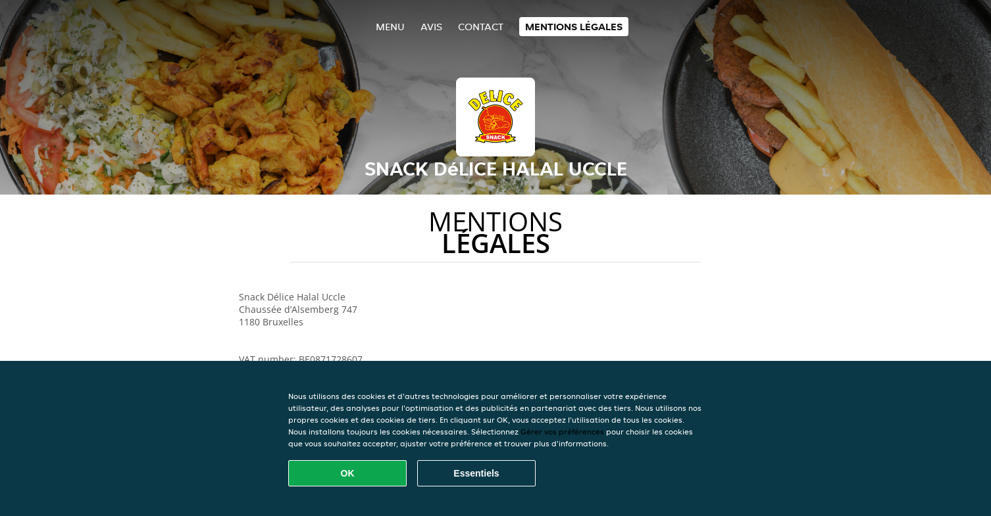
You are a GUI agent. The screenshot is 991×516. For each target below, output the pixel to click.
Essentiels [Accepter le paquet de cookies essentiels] (476, 473)
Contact (480, 27)
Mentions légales (574, 27)
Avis (431, 27)
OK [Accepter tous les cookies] (348, 473)
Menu (390, 27)
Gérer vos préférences (562, 431)
